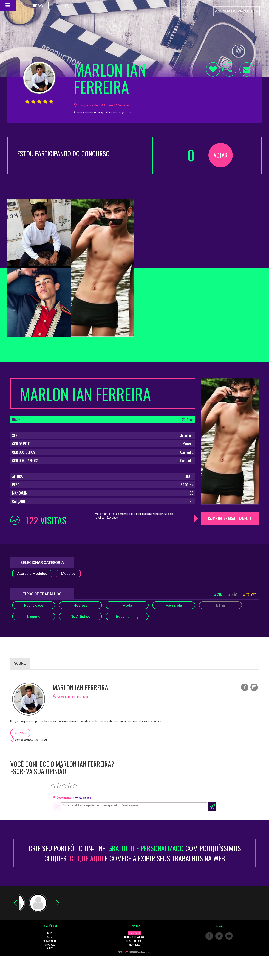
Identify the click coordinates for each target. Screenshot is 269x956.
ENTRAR (38, 5)
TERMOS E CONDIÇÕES (134, 940)
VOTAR (221, 155)
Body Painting (127, 616)
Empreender (146, 952)
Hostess (80, 605)
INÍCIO (49, 933)
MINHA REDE (50, 944)
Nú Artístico (80, 616)
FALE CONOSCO (134, 944)
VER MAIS (20, 732)
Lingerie (33, 616)
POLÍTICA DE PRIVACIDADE (134, 937)
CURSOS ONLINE (49, 940)
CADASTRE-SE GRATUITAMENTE (229, 518)
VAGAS (49, 937)
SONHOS (49, 948)
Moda (127, 605)
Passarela (174, 605)
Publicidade (33, 605)
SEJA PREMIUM (134, 933)
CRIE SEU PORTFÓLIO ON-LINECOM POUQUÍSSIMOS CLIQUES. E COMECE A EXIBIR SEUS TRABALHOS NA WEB (134, 853)
